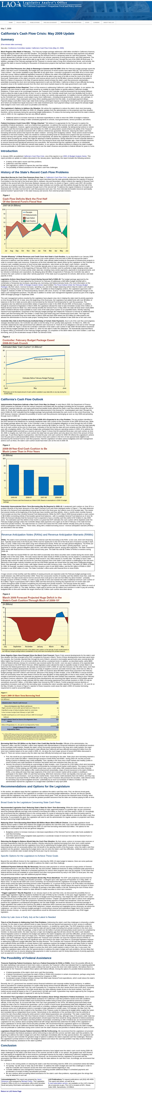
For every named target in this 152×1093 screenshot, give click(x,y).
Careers (96, 22)
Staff (87, 22)
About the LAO (108, 22)
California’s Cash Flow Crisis (34, 156)
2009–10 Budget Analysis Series (75, 156)
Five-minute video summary (11, 44)
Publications (35, 22)
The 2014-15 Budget (50, 22)
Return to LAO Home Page (11, 1091)
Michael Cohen (26, 1081)
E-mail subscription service (58, 1083)
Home (11, 22)
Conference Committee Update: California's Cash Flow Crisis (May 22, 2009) (36, 48)
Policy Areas (21, 22)
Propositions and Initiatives (71, 22)
